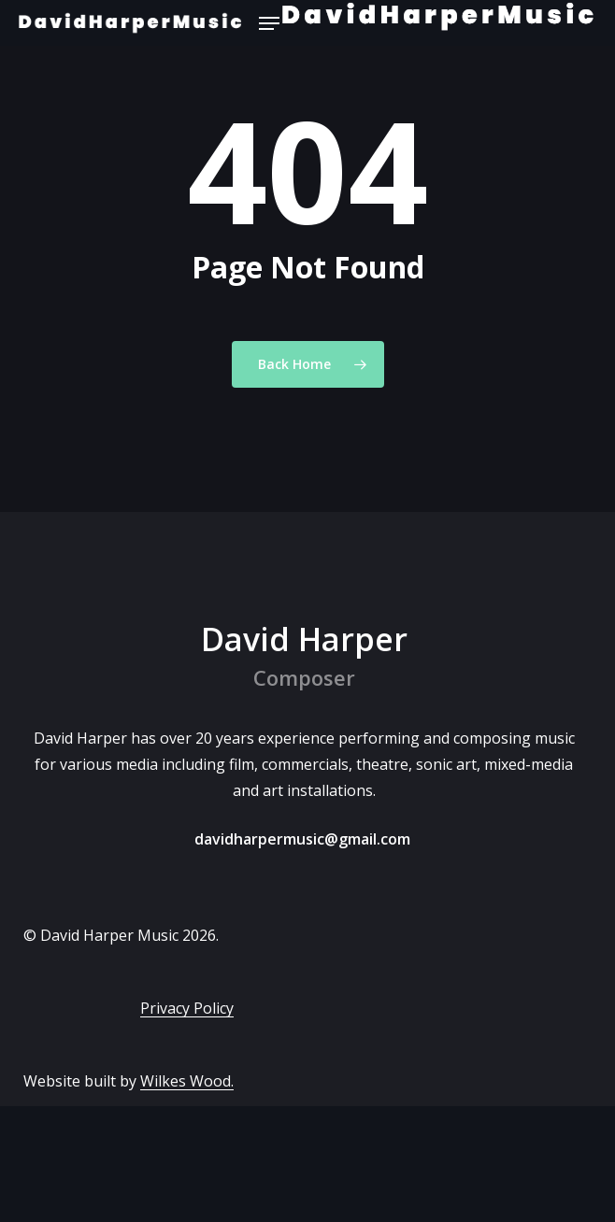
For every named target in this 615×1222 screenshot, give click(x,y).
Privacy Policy (187, 1008)
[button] (269, 23)
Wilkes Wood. (187, 1081)
